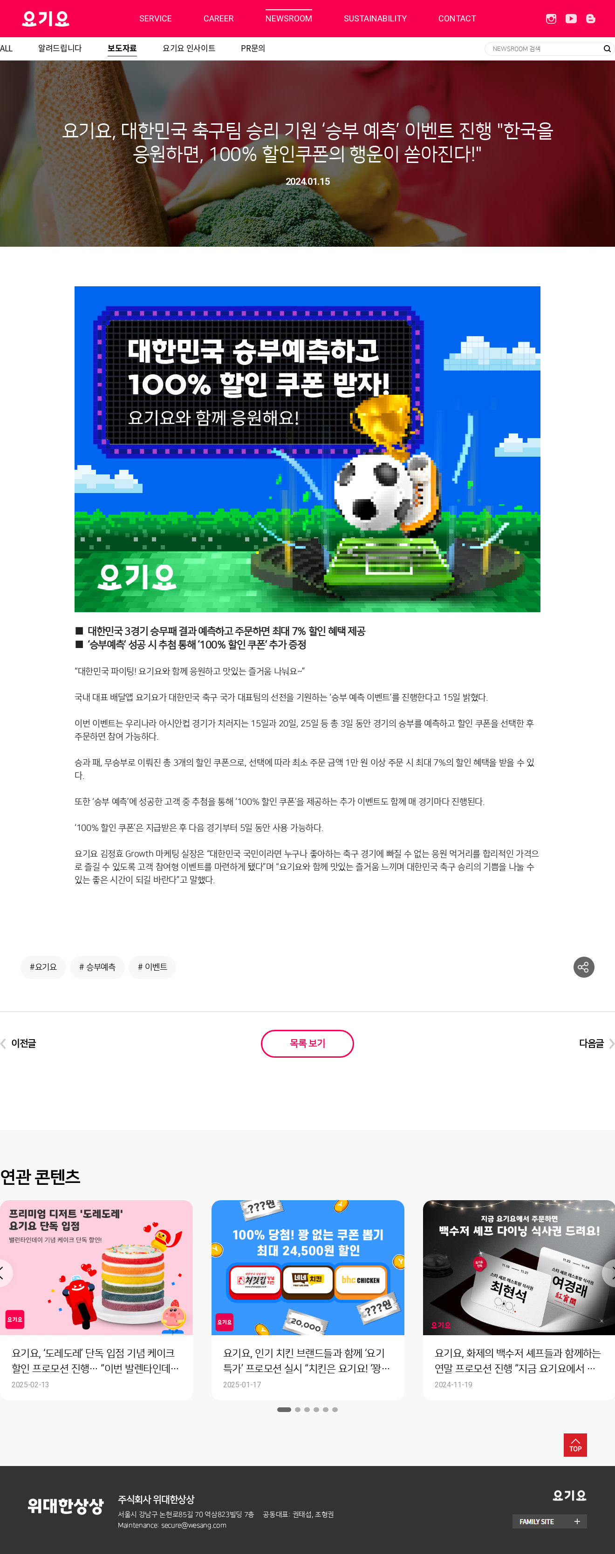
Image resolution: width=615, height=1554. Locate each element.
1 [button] (284, 1409)
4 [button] (316, 1409)
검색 (607, 49)
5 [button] (325, 1409)
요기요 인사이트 (189, 48)
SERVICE (155, 18)
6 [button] (335, 1409)
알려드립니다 (60, 48)
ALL (6, 48)
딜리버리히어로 (69, 18)
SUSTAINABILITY (375, 18)
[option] (308, 1300)
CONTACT (457, 18)
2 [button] (298, 1409)
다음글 (591, 1044)
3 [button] (307, 1409)
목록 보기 (307, 1044)
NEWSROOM (289, 18)
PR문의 (253, 48)
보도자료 (122, 48)
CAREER (219, 18)
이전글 (23, 1044)
